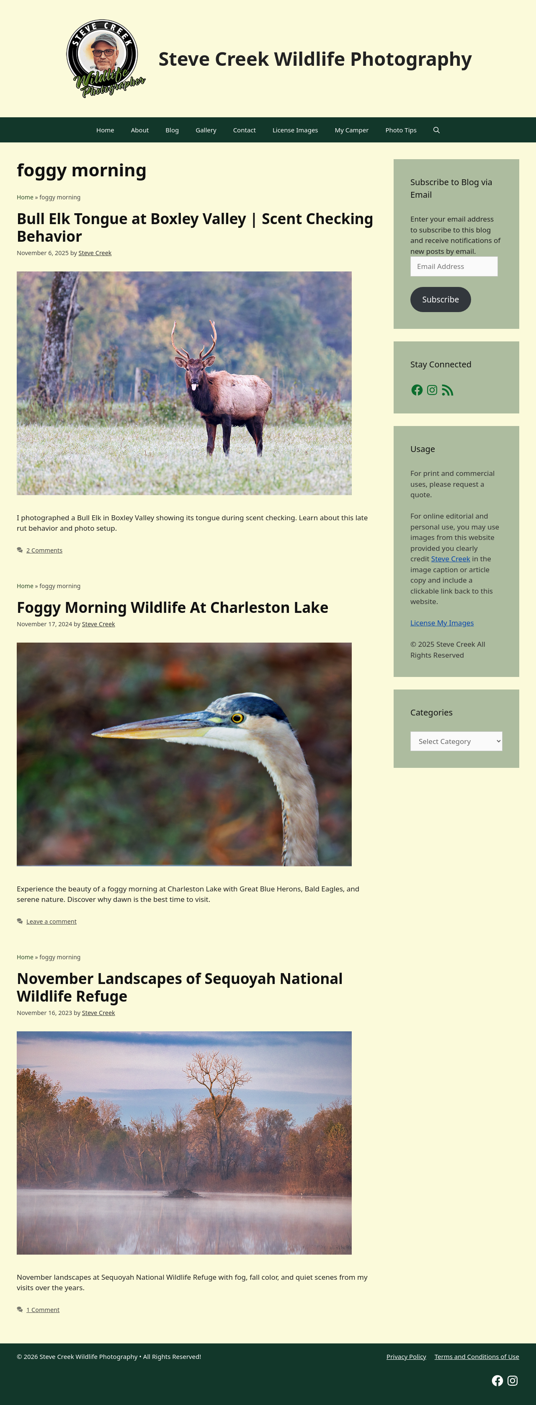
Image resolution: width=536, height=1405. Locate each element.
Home (105, 130)
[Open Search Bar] (436, 129)
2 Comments (44, 550)
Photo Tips (401, 130)
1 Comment (42, 1310)
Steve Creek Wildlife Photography (315, 58)
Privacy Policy (406, 1356)
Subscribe (440, 299)
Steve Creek (450, 558)
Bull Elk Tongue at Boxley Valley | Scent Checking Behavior (195, 227)
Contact (244, 130)
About (140, 130)
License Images (295, 130)
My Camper (352, 130)
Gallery (206, 130)
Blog (172, 130)
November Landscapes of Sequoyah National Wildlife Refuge (180, 987)
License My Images (442, 623)
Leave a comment (51, 921)
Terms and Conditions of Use (477, 1356)
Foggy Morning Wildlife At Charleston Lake (173, 607)
